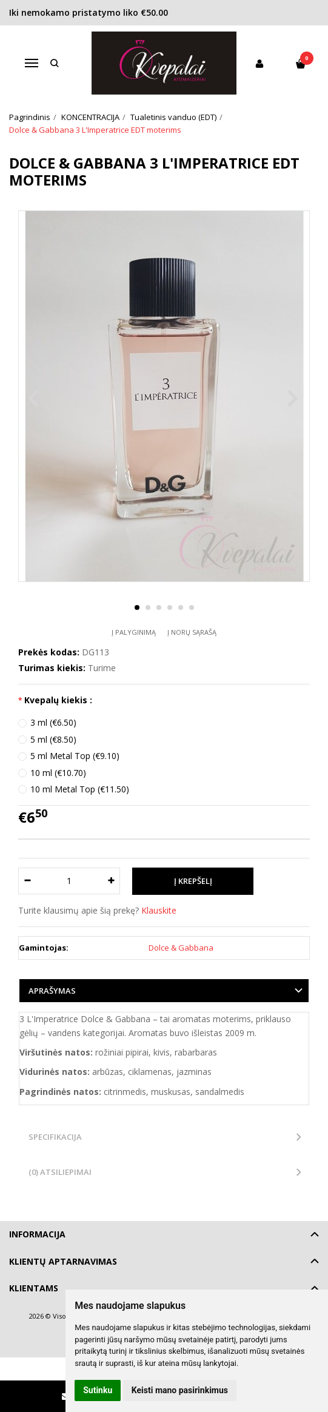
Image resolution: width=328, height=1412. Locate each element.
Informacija (37, 1234)
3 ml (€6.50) (53, 722)
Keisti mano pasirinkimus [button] (180, 1390)
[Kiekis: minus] (27, 881)
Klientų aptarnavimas (63, 1261)
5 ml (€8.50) (53, 739)
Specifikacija (55, 1136)
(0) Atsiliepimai (60, 1171)
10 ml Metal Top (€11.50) (79, 789)
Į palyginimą (134, 632)
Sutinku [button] (97, 1390)
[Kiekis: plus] (111, 881)
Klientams (33, 1288)
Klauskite (158, 910)
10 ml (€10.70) (58, 772)
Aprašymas (52, 990)
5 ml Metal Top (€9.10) (74, 755)
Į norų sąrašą (191, 632)
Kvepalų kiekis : (58, 700)
